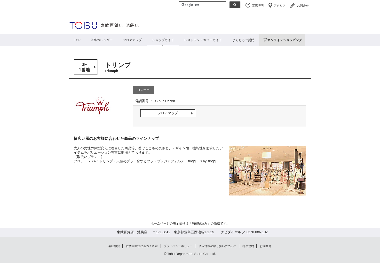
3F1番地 (84, 67)
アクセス (279, 5)
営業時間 (258, 5)
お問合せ (303, 5)
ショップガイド (163, 40)
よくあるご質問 (243, 40)
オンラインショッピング (284, 40)
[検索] (202, 5)
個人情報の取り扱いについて (218, 246)
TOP (77, 40)
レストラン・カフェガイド (203, 40)
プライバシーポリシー (178, 246)
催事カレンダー (102, 40)
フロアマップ (132, 40)
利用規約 (248, 246)
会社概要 (114, 246)
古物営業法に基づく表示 (142, 246)
